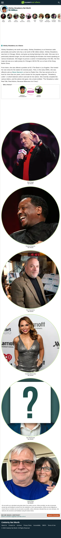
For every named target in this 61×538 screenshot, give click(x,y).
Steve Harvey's (17, 72)
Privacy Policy (28, 525)
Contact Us (12, 525)
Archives (19, 525)
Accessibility (36, 525)
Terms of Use (52, 525)
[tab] (30, 46)
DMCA (44, 525)
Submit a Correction (53, 515)
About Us (4, 525)
